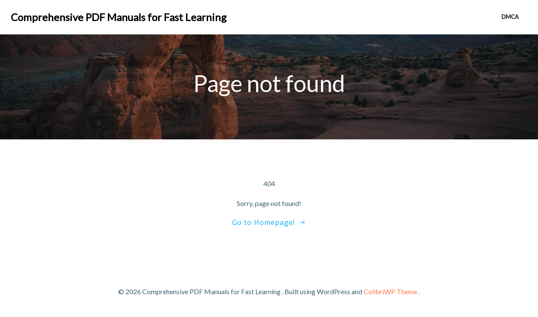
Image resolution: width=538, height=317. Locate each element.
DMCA (510, 16)
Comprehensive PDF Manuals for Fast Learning (118, 17)
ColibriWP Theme (390, 291)
